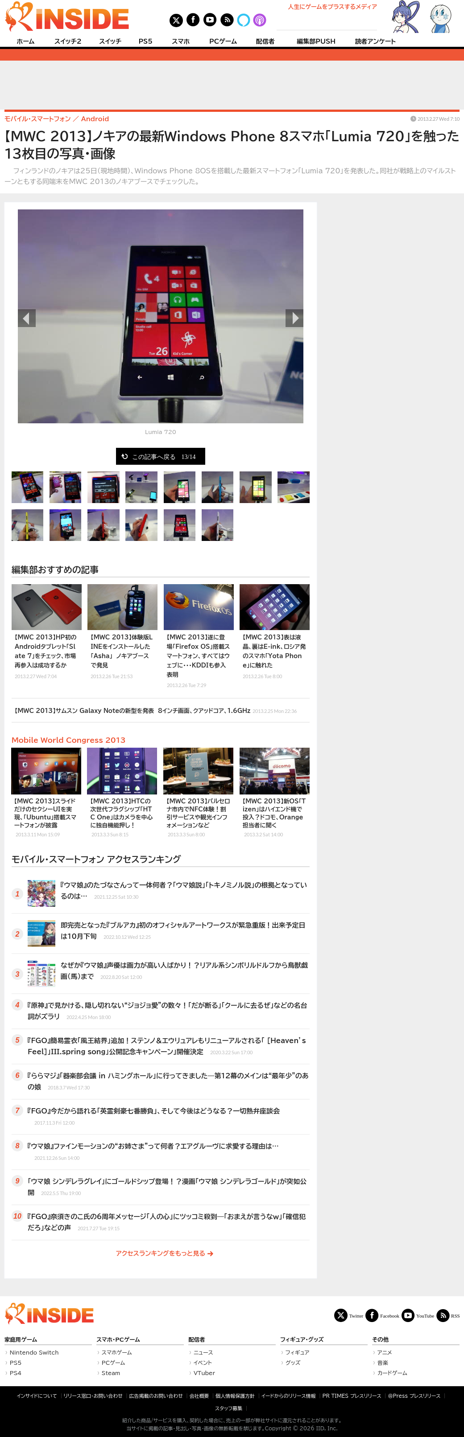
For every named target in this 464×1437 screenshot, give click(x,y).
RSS (455, 1315)
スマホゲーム (117, 1352)
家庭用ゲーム (20, 1340)
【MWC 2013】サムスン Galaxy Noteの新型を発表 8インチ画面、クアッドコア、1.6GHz (156, 709)
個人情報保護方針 (235, 1395)
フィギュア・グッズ (302, 1340)
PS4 (16, 1373)
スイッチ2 (68, 41)
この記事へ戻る (164, 456)
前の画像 (27, 318)
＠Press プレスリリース (414, 1395)
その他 (380, 1340)
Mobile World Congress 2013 (69, 740)
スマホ (181, 41)
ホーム (25, 41)
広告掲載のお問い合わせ (156, 1395)
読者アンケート (375, 41)
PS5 (145, 41)
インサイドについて (37, 1395)
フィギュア (298, 1352)
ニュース (203, 1352)
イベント (203, 1362)
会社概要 (199, 1395)
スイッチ (110, 41)
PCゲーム (223, 41)
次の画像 (294, 318)
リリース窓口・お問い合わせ (93, 1395)
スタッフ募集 (228, 1408)
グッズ (293, 1362)
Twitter (356, 1315)
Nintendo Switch (34, 1352)
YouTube (425, 1315)
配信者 (265, 41)
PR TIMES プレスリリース (351, 1395)
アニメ (384, 1352)
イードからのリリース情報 (288, 1395)
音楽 (382, 1362)
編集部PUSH (316, 41)
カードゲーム (392, 1373)
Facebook (389, 1315)
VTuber (204, 1373)
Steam (111, 1373)
